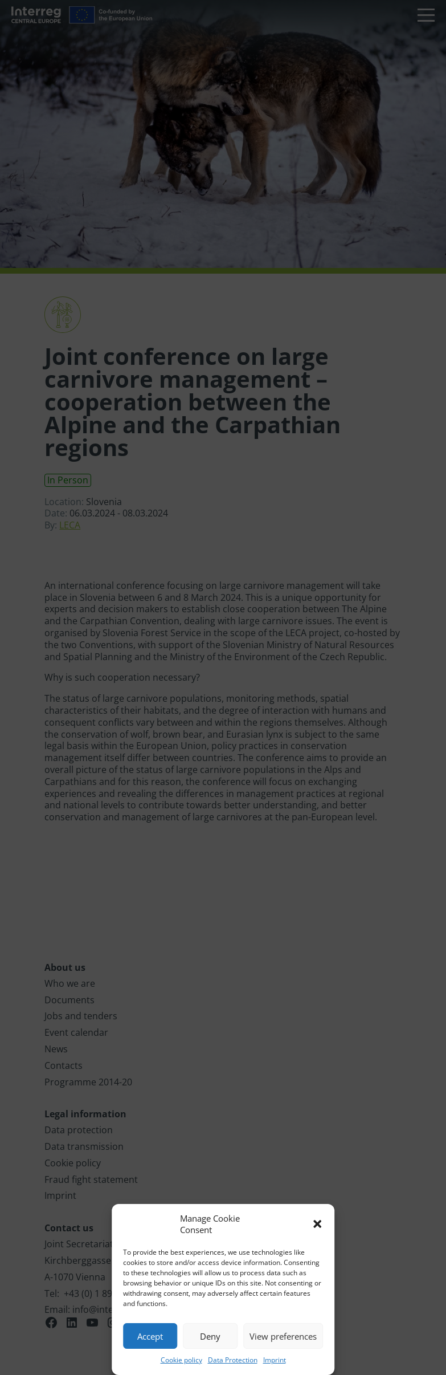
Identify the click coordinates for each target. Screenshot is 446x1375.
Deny (210, 1336)
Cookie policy (181, 1360)
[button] (317, 1224)
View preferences (283, 1336)
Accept (150, 1336)
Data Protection (232, 1360)
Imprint (274, 1360)
